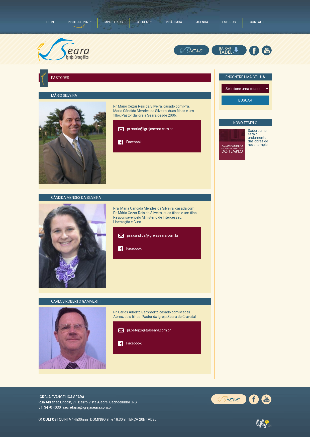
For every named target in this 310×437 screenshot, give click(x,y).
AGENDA (202, 22)
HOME (50, 22)
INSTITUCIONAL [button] (78, 22)
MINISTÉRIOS (114, 22)
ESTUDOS (229, 22)
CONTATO (257, 22)
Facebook (134, 142)
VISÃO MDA (174, 22)
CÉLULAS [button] (143, 22)
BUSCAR (245, 100)
